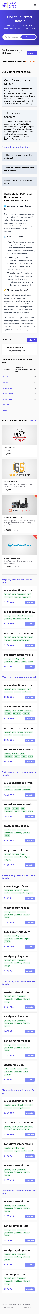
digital (19, 1069)
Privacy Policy (27, 1304)
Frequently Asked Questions (16, 147)
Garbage (6, 410)
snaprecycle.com (14, 1274)
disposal (20, 616)
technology (15, 659)
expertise (29, 893)
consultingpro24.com (17, 886)
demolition (26, 618)
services (7, 893)
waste (14, 594)
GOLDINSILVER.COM (11, 481)
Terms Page (27, 1308)
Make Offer (32, 53)
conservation (8, 1072)
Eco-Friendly (7, 399)
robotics (24, 661)
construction (8, 597)
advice (23, 893)
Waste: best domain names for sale (19, 677)
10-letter (7, 1074)
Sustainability (8, 394)
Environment (7, 388)
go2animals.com (14, 1065)
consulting (18, 890)
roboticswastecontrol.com (20, 654)
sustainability (9, 833)
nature (26, 1072)
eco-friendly (18, 833)
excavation (17, 597)
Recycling (6, 377)
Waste (5, 382)
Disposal (6, 405)
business (25, 890)
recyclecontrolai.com (17, 850)
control (30, 661)
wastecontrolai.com (16, 826)
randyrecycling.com (16, 956)
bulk (29, 594)
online (7, 1069)
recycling (7, 594)
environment (21, 594)
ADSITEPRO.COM (9, 448)
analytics (7, 860)
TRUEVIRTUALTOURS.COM (13, 558)
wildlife (25, 1069)
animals (13, 1069)
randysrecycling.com (16, 350)
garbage (7, 835)
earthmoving (27, 597)
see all (33, 420)
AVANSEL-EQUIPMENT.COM (13, 518)
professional (15, 893)
